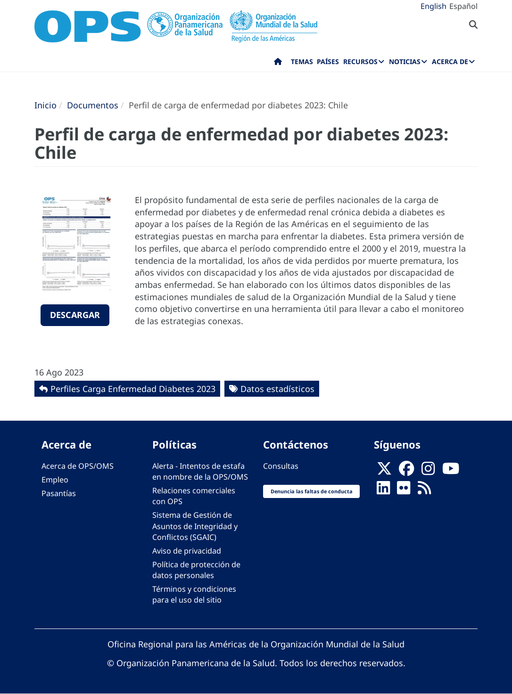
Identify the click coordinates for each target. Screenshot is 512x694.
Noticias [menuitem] (405, 61)
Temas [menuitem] (302, 61)
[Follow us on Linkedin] (383, 490)
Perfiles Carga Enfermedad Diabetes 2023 (132, 388)
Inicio (45, 105)
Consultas (280, 466)
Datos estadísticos (277, 388)
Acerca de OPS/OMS (77, 466)
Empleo (54, 479)
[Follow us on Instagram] (428, 471)
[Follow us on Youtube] (450, 471)
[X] (384, 471)
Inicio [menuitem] (278, 63)
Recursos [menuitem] (360, 61)
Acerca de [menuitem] (450, 61)
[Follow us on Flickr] (403, 490)
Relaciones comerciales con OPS (193, 495)
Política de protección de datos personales (196, 569)
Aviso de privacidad (186, 551)
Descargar (75, 314)
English (433, 6)
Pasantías (58, 493)
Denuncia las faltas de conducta (312, 491)
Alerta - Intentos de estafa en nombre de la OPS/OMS (200, 471)
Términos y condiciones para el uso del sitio (194, 594)
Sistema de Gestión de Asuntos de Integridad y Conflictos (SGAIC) (195, 526)
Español (463, 6)
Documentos (92, 105)
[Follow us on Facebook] (406, 471)
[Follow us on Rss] (424, 490)
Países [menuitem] (328, 61)
